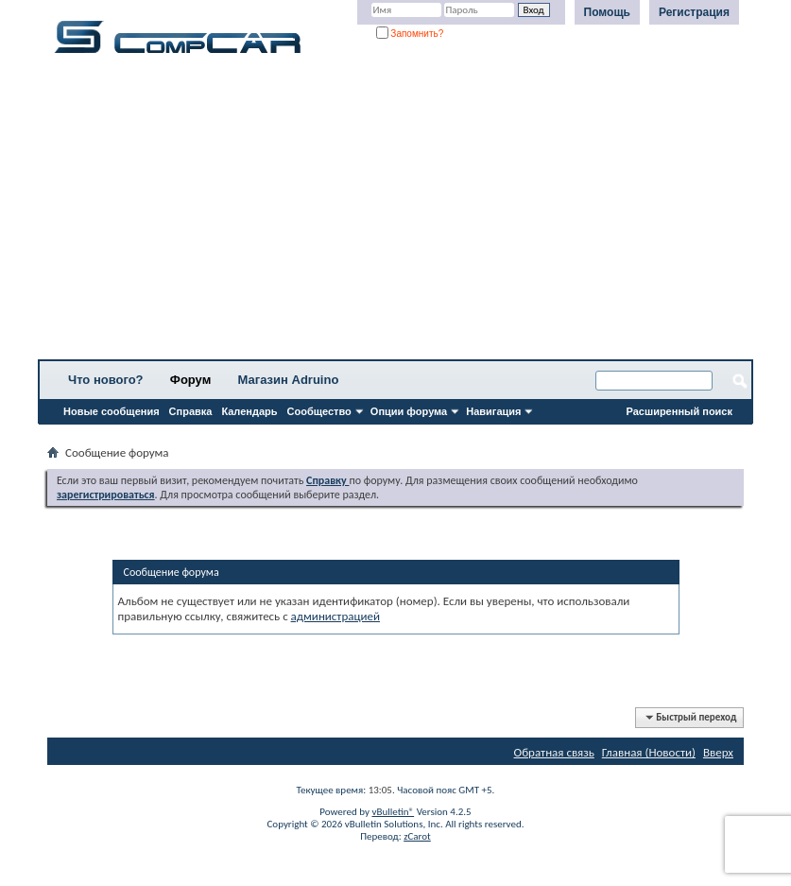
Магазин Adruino (288, 380)
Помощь (607, 12)
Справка (191, 411)
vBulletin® (392, 812)
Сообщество (319, 411)
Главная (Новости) (649, 752)
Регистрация (694, 12)
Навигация (493, 411)
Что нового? (106, 380)
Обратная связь (554, 752)
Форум (190, 380)
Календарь (249, 411)
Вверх (718, 752)
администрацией (335, 616)
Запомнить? (410, 33)
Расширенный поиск (679, 411)
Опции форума (408, 411)
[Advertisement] (395, 212)
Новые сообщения (111, 411)
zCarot (417, 836)
